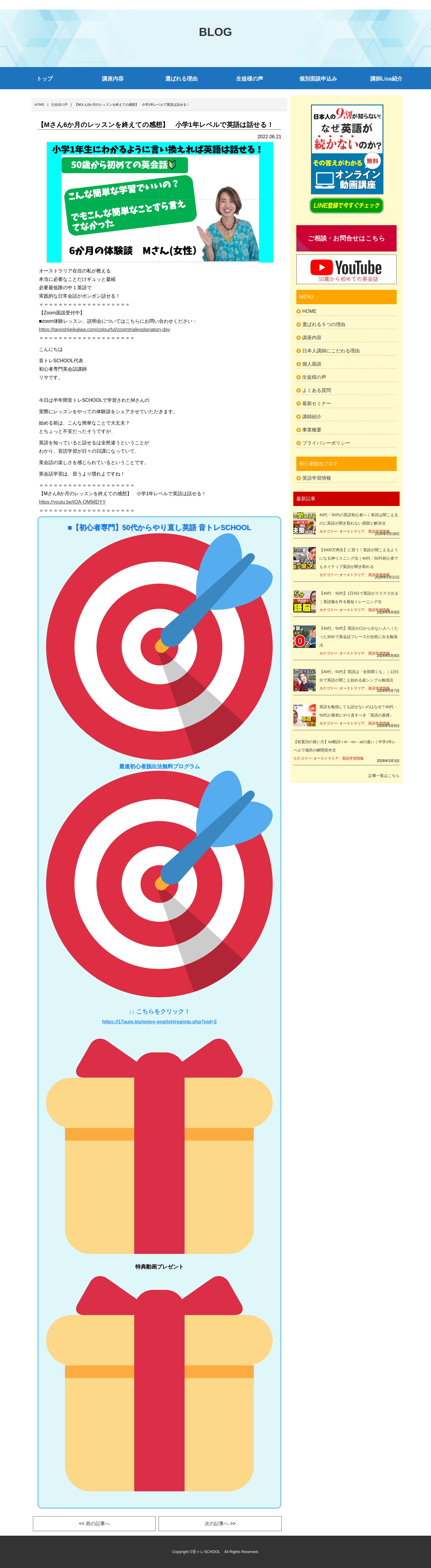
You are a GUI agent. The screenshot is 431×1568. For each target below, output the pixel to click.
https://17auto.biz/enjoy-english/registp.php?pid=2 (159, 1021)
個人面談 (311, 363)
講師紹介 (311, 416)
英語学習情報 (316, 478)
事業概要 (311, 429)
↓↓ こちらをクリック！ (159, 1011)
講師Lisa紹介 (386, 79)
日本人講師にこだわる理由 (331, 350)
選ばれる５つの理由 (323, 324)
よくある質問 (316, 390)
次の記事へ (217, 1523)
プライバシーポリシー (326, 443)
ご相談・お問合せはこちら (346, 238)
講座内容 (113, 79)
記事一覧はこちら (384, 775)
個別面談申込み (318, 79)
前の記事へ (98, 1523)
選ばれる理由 (181, 79)
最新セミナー (316, 403)
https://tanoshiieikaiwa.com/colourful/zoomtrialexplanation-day (104, 329)
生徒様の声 (249, 79)
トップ (45, 79)
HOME (309, 311)
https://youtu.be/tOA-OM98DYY (72, 502)
